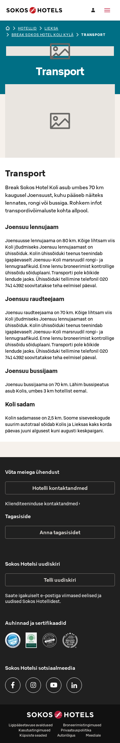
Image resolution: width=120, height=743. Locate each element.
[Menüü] (107, 10)
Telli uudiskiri (60, 580)
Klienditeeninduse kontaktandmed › (42, 504)
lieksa (51, 28)
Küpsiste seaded (33, 735)
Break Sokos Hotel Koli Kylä (43, 34)
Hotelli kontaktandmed (60, 488)
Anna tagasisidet (60, 532)
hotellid (27, 28)
